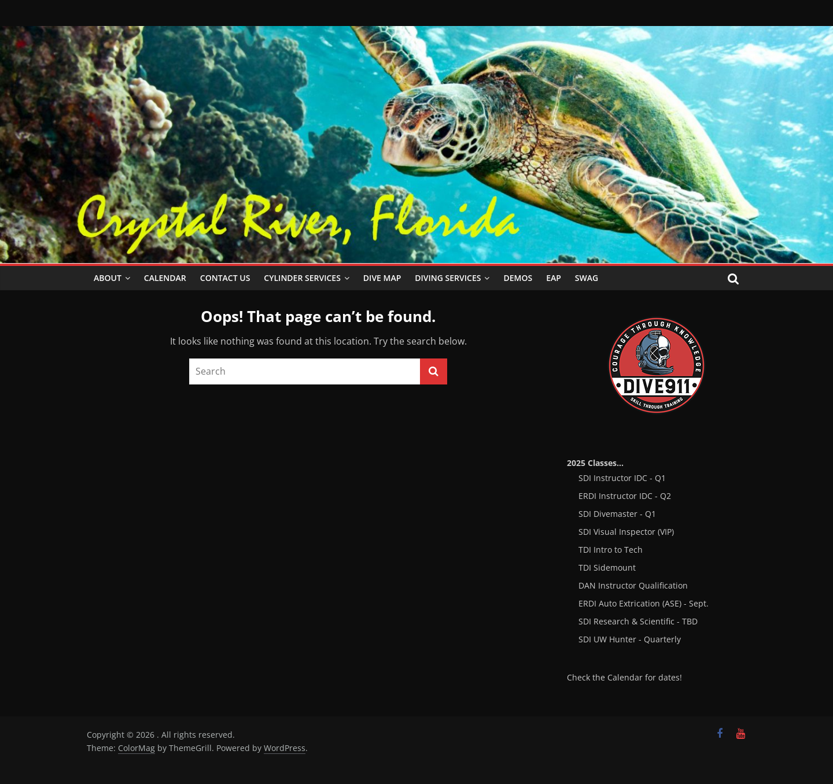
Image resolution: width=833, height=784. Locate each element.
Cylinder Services (302, 277)
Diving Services (448, 277)
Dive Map (382, 277)
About (107, 277)
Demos (517, 277)
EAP (553, 277)
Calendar (165, 277)
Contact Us (225, 277)
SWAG (586, 277)
